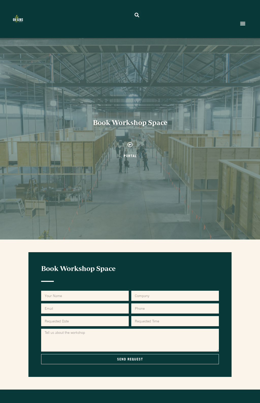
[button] (137, 15)
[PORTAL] (130, 144)
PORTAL (130, 156)
